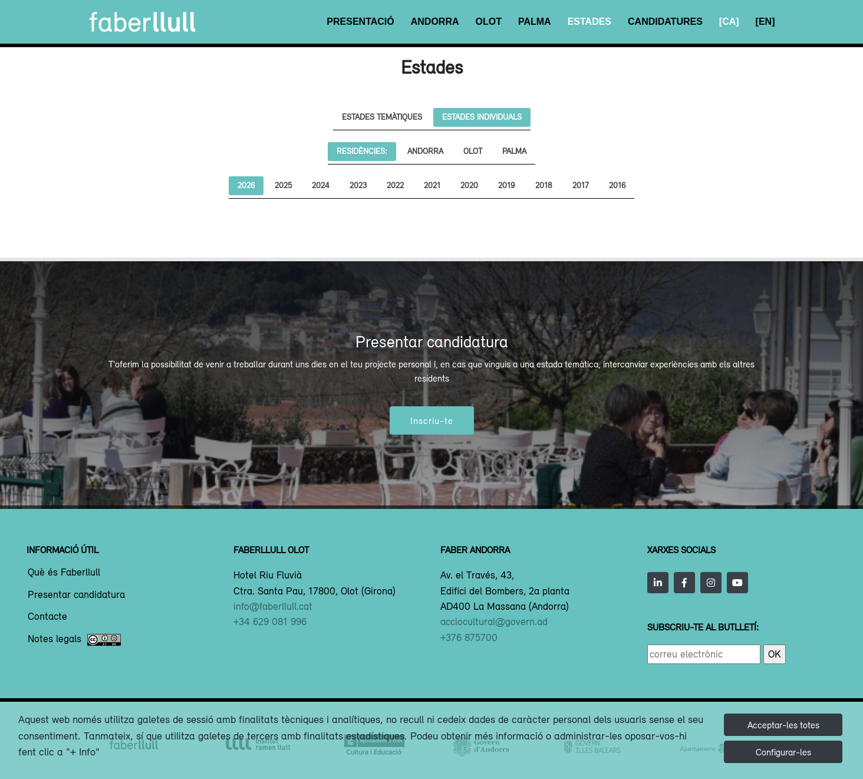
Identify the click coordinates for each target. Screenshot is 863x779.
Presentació (360, 22)
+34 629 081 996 (270, 621)
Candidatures (665, 22)
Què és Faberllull (64, 572)
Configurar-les (783, 752)
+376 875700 (469, 637)
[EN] (765, 22)
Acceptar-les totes (783, 724)
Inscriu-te (431, 420)
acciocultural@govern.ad (494, 621)
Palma (534, 22)
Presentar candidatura (76, 595)
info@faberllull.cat (272, 606)
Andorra (435, 22)
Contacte (47, 617)
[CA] (729, 22)
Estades (589, 22)
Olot (489, 22)
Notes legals (74, 640)
